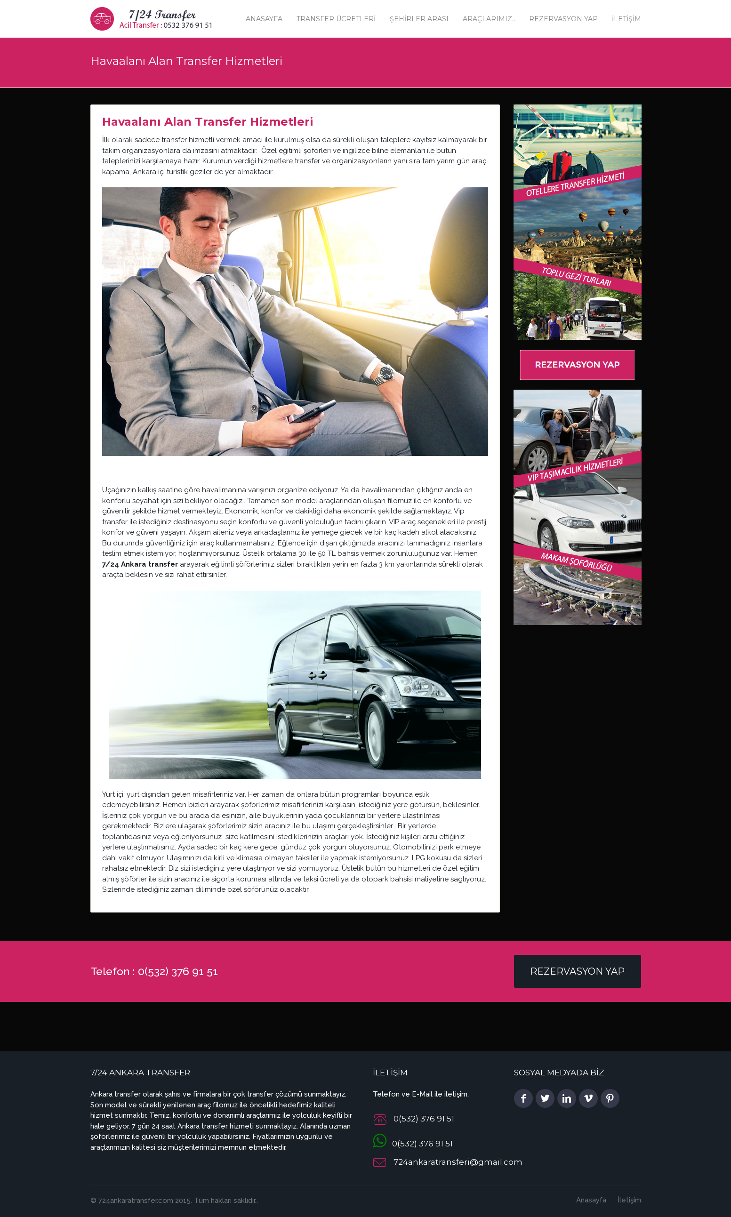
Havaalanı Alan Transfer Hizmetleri (207, 121)
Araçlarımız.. (489, 19)
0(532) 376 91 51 (413, 1143)
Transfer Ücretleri (336, 19)
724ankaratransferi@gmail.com (458, 1162)
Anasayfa (264, 19)
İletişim (626, 19)
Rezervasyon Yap (563, 19)
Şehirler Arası (419, 19)
